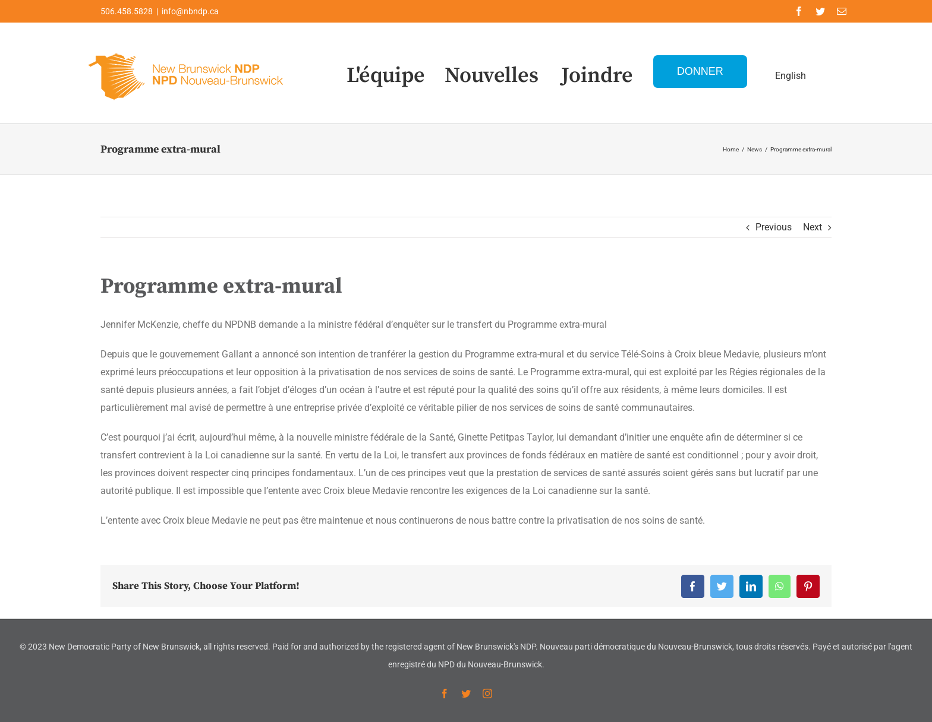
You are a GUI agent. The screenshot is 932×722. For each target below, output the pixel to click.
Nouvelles (492, 75)
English (790, 75)
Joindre (597, 75)
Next (812, 227)
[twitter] (820, 11)
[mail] (841, 11)
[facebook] (799, 11)
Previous (773, 227)
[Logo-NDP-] (187, 50)
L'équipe (386, 75)
